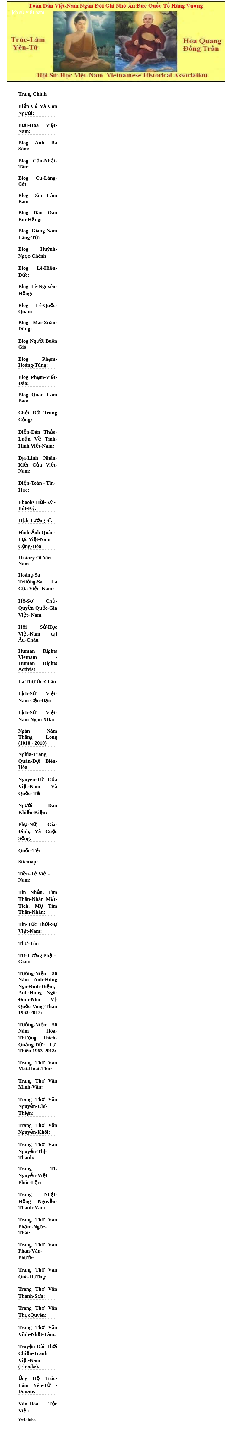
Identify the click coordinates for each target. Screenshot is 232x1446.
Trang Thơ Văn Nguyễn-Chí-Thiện (37, 1106)
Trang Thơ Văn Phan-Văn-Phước (37, 1251)
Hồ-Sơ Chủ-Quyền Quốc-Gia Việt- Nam (37, 608)
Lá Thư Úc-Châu (37, 681)
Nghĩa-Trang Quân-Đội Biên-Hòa (37, 760)
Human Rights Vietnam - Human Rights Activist (37, 660)
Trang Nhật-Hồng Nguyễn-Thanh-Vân (37, 1201)
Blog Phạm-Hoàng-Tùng (37, 362)
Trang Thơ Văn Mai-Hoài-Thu (37, 1066)
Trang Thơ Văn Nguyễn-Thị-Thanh (37, 1151)
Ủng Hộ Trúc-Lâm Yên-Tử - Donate (37, 1384)
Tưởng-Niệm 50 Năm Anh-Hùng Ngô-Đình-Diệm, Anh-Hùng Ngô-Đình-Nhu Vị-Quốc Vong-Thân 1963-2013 (37, 993)
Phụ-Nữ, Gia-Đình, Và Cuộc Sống (37, 831)
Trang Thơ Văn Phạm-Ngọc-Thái (37, 1226)
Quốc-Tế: (29, 850)
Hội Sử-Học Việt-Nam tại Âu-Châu (37, 633)
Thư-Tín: (28, 943)
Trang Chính (32, 94)
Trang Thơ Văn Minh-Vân (37, 1084)
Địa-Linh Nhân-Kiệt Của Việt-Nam (37, 464)
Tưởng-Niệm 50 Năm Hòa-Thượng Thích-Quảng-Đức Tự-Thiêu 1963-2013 (37, 1038)
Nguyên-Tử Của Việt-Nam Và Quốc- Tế (37, 786)
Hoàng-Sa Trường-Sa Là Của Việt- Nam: (37, 582)
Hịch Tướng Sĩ (34, 520)
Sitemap (27, 862)
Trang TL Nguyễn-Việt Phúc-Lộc (37, 1175)
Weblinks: (27, 1419)
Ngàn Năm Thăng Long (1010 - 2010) (37, 737)
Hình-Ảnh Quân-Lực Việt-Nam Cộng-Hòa (37, 539)
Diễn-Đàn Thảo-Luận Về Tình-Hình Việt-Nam (37, 439)
